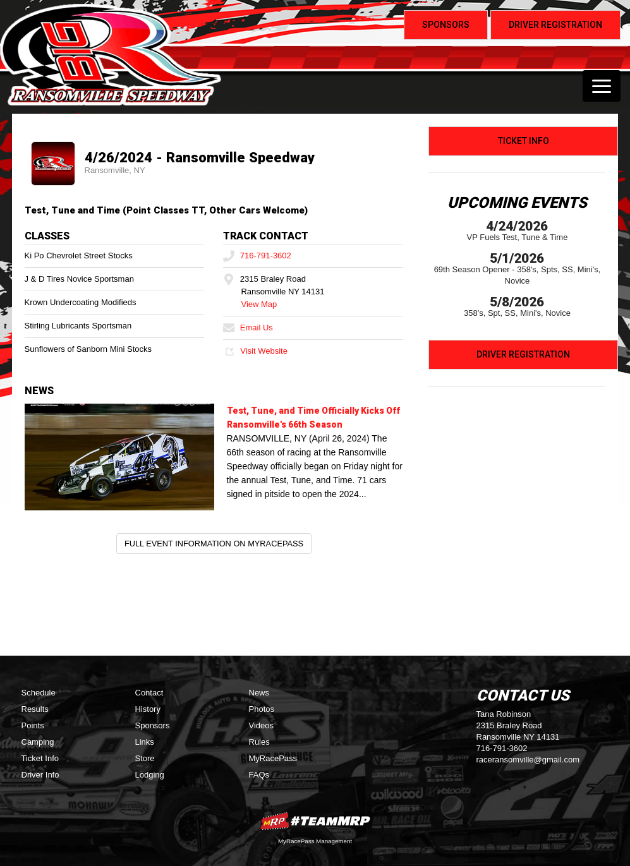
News (259, 692)
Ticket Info (523, 141)
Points (32, 725)
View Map (259, 304)
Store (145, 758)
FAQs (259, 774)
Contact (149, 692)
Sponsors (152, 725)
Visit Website (255, 351)
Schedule (38, 692)
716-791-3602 (257, 255)
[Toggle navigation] (602, 86)
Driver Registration (523, 354)
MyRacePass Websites (315, 821)
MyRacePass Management (315, 841)
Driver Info (40, 774)
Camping (37, 742)
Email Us (247, 327)
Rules (259, 742)
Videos (261, 725)
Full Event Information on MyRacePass (213, 543)
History (148, 709)
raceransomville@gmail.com (527, 759)
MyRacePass (273, 758)
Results (35, 709)
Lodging (149, 774)
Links (144, 742)
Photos (261, 709)
